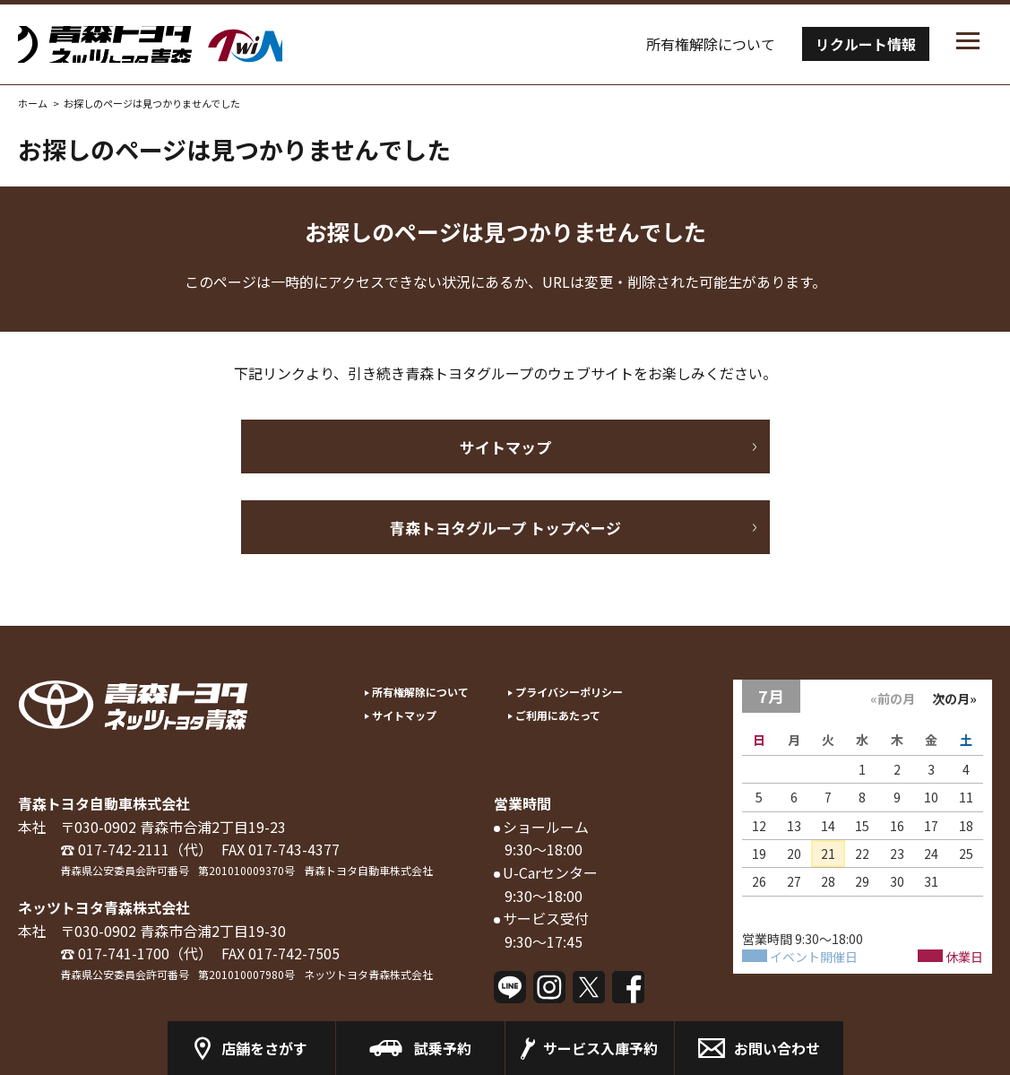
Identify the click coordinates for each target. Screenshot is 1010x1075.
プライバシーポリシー (569, 691)
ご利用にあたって (557, 715)
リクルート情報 (866, 44)
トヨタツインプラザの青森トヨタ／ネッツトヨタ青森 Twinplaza (206, 44)
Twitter (589, 987)
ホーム (32, 103)
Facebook (628, 987)
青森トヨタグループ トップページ (505, 527)
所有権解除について (710, 44)
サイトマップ (505, 447)
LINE (510, 987)
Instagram (549, 987)
